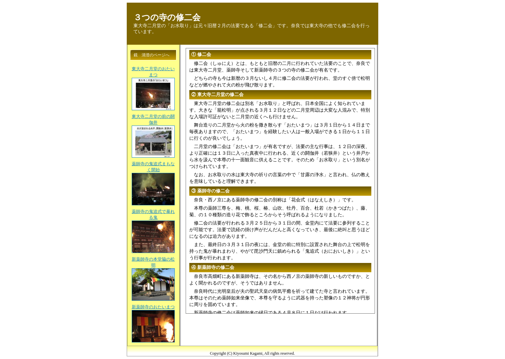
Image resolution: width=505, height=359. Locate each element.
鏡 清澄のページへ (151, 55)
